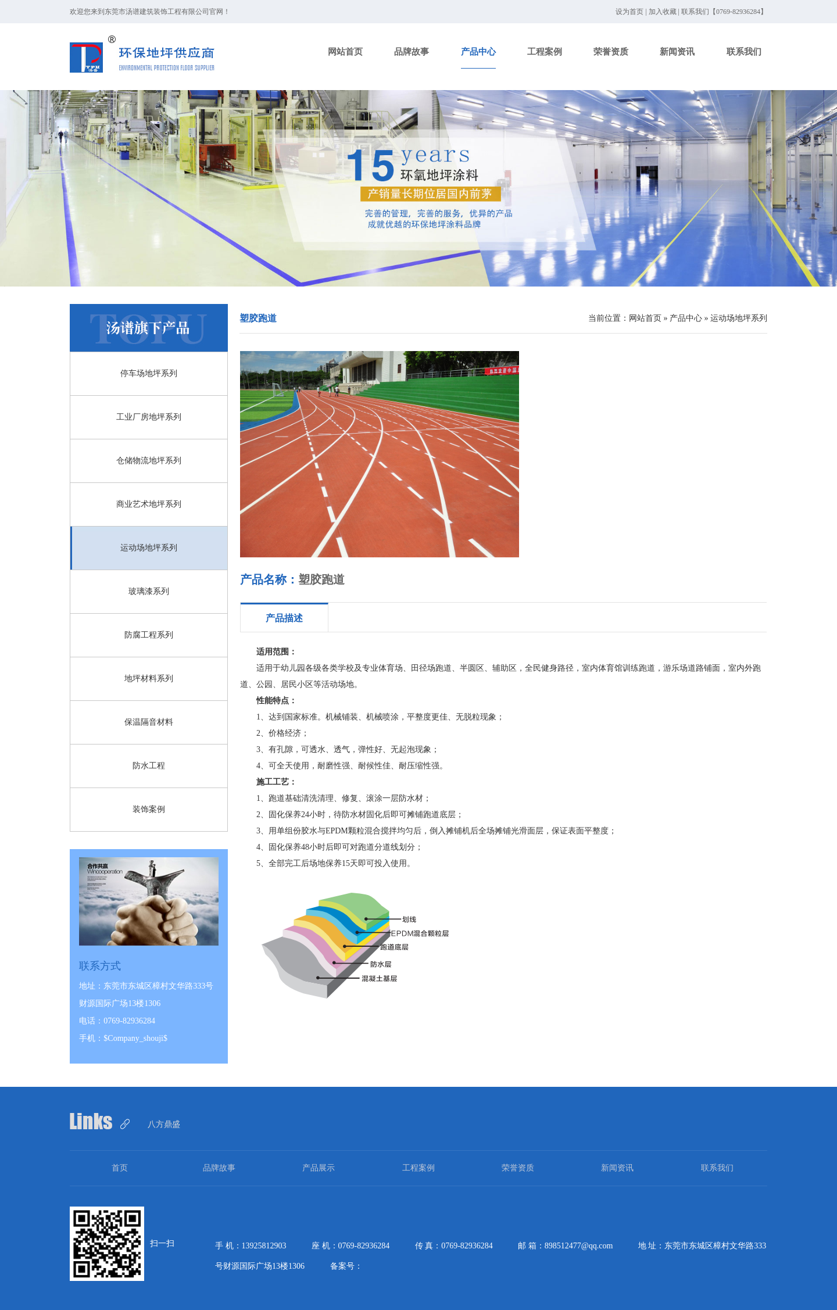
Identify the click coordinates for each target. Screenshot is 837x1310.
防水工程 (149, 765)
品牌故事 (411, 51)
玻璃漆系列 (148, 591)
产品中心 (478, 51)
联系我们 (744, 51)
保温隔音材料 (148, 722)
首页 (120, 1168)
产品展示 (318, 1168)
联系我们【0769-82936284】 (724, 12)
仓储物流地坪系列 (148, 460)
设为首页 (629, 12)
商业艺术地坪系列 (148, 504)
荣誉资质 (610, 51)
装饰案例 (149, 809)
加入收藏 (663, 12)
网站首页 (345, 51)
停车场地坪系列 (148, 373)
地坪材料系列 (148, 678)
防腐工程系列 (148, 635)
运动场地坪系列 (148, 547)
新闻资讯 (677, 51)
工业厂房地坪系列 (148, 417)
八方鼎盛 (164, 1124)
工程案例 (544, 51)
